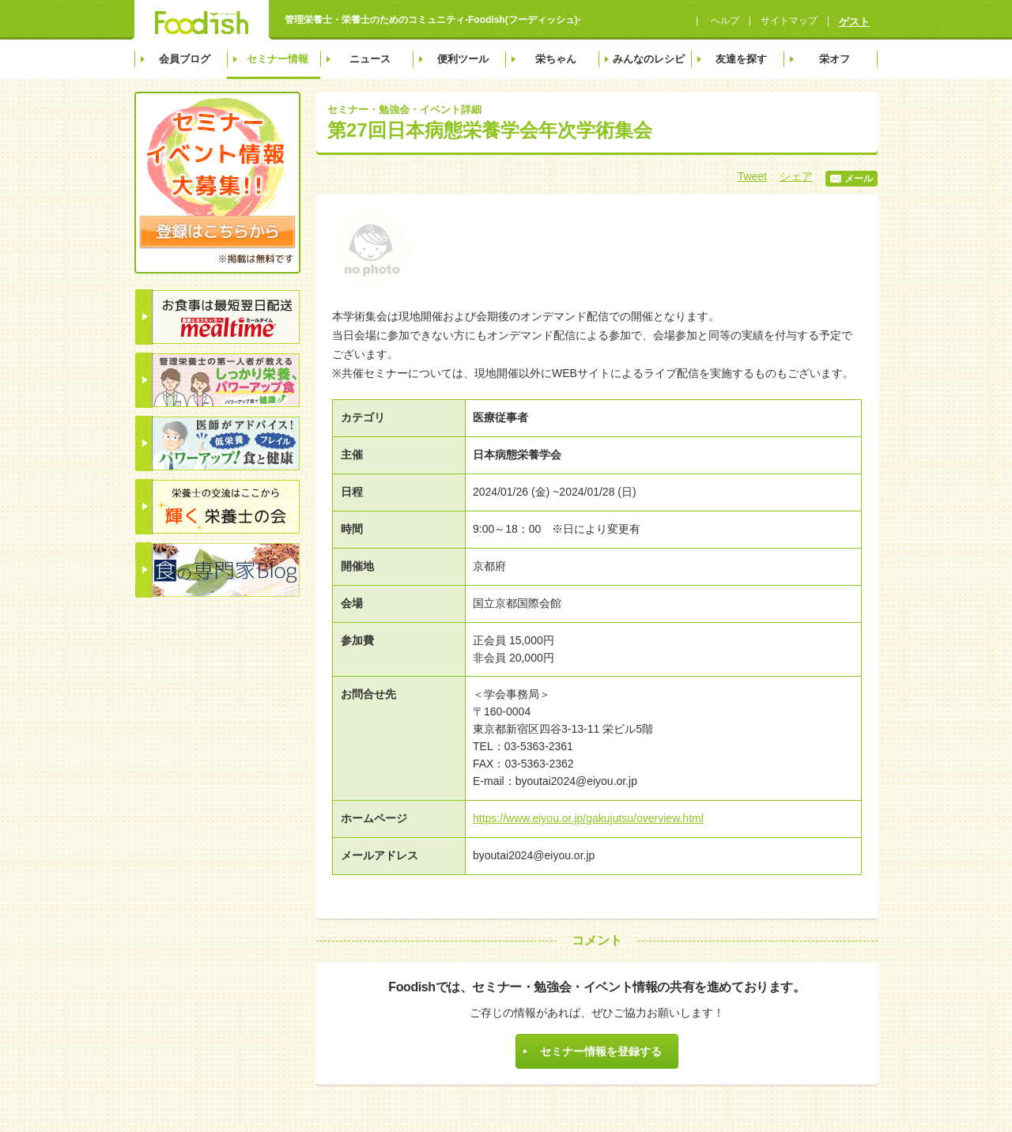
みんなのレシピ (649, 59)
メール (851, 178)
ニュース (370, 59)
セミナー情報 (277, 59)
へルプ (723, 20)
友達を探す (741, 59)
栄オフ (834, 59)
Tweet (752, 176)
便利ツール (463, 59)
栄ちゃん (555, 59)
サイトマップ (789, 20)
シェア (796, 176)
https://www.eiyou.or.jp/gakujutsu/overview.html (588, 818)
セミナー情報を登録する (601, 1051)
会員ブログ (184, 59)
